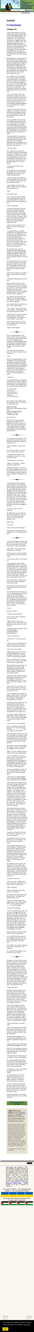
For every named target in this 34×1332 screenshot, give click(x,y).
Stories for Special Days (27, 5)
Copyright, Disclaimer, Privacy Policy (17, 1182)
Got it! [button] (5, 1329)
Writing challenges (27, 6)
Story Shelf (24, 4)
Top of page (9, 1167)
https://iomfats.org (15, 1182)
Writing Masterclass (26, 8)
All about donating (26, 2)
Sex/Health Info (25, 13)
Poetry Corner (25, 12)
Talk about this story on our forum (17, 1103)
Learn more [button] (26, 1324)
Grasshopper (15, 25)
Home (22, 1)
